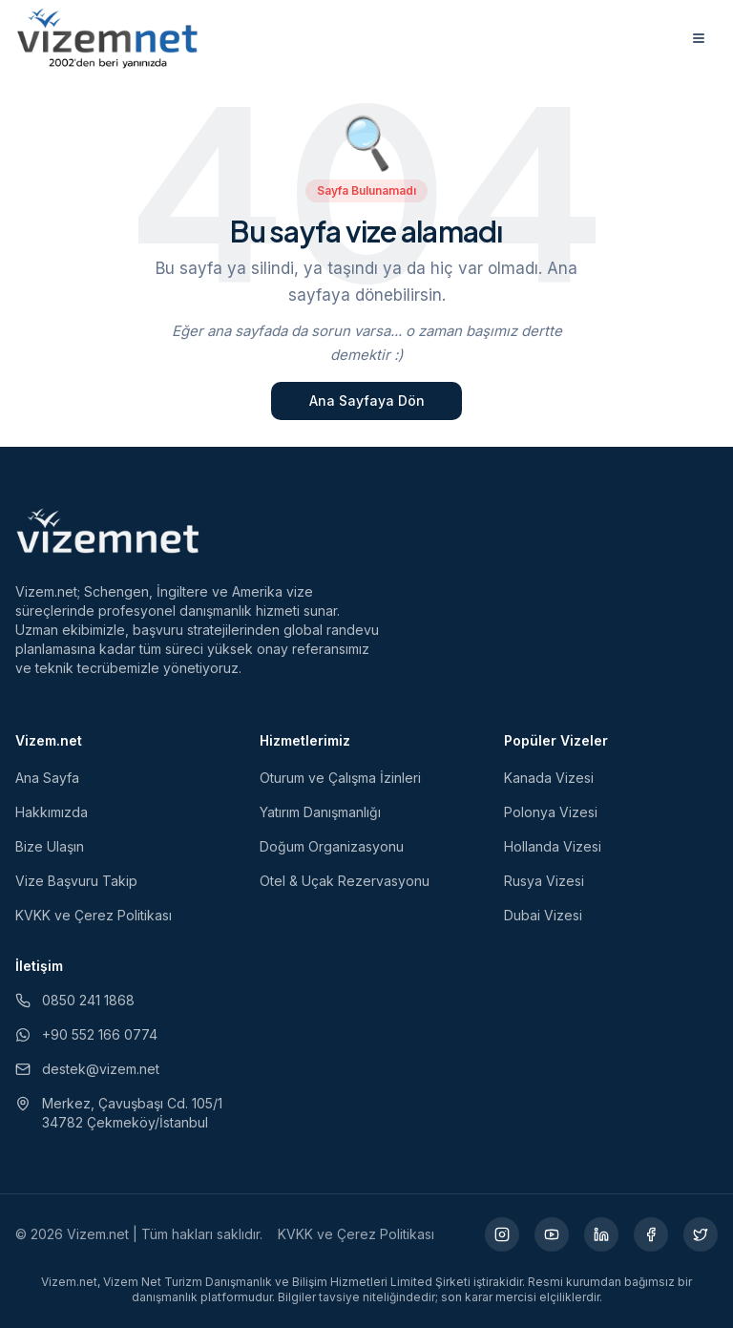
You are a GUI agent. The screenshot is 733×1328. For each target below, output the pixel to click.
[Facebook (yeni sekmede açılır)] (651, 1234)
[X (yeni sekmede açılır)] (700, 1234)
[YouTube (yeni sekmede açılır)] (551, 1234)
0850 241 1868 (75, 1000)
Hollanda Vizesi (552, 846)
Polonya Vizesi (550, 812)
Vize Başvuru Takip (76, 881)
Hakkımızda (51, 812)
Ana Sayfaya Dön (367, 400)
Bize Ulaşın (49, 846)
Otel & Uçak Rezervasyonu (344, 881)
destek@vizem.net (87, 1069)
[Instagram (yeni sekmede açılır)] (502, 1234)
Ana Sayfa (47, 777)
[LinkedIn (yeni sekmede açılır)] (601, 1234)
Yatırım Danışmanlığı (320, 812)
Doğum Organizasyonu (332, 846)
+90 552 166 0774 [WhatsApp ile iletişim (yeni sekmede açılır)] (86, 1034)
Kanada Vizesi (549, 777)
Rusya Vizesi (544, 881)
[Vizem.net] (108, 531)
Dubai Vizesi (543, 915)
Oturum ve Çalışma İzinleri (340, 777)
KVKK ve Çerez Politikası (93, 915)
